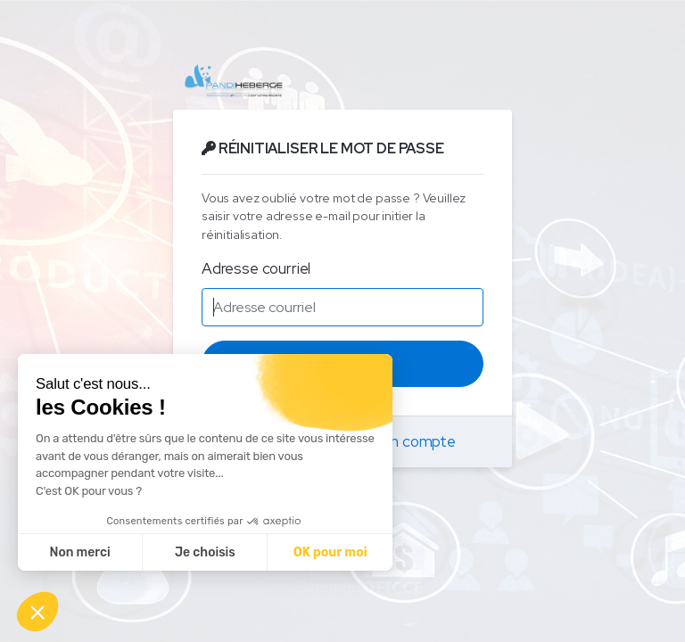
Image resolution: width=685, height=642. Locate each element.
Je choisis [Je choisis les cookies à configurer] (205, 552)
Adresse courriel (256, 268)
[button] (37, 611)
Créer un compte (398, 441)
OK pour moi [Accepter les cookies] (330, 552)
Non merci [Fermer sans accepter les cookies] (79, 552)
